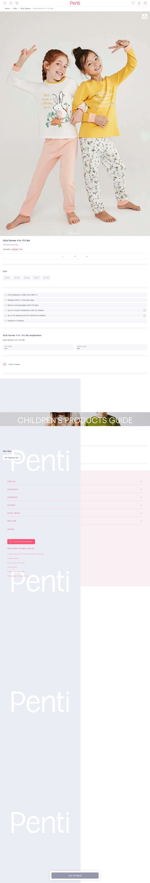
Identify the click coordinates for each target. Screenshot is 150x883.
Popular (11, 481)
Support (11, 505)
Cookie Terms (13, 558)
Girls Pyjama (25, 9)
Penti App (11, 521)
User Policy (12, 567)
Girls (15, 9)
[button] (70, 233)
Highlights (12, 489)
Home (7, 9)
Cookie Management (15, 572)
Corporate (12, 497)
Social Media (13, 513)
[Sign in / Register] (139, 3)
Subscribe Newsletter (22, 542)
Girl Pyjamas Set (12, 458)
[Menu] (4, 3)
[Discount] (17, 3)
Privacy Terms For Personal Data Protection (25, 554)
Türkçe (10, 529)
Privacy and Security (16, 563)
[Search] (11, 3)
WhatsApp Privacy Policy (17, 576)
